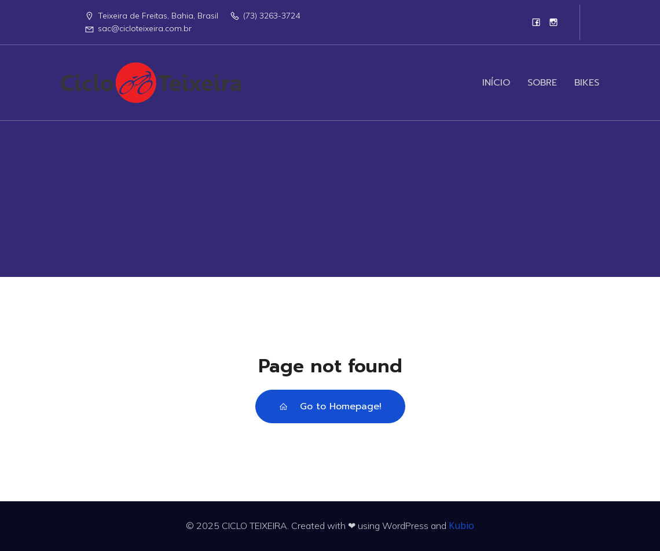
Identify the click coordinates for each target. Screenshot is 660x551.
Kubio (461, 525)
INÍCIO (496, 83)
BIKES (586, 83)
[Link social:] (536, 22)
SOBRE (542, 83)
